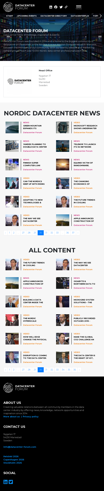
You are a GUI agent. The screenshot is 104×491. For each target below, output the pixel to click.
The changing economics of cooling (82, 182)
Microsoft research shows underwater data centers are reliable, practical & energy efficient (85, 127)
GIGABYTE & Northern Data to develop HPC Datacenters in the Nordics (85, 282)
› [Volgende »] (79, 369)
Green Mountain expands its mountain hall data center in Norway (35, 127)
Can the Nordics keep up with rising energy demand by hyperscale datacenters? (34, 182)
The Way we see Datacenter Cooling (31, 220)
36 (67, 232)
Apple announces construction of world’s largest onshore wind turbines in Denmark (85, 220)
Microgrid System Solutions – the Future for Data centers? (84, 301)
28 (29, 232)
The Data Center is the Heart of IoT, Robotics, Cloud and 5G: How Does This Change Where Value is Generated (84, 357)
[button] (101, 16)
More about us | (12, 416)
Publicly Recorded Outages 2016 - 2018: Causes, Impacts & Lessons (84, 319)
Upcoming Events (27, 16)
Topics (97, 16)
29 (35, 232)
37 (73, 232)
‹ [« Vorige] (5, 232)
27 (23, 232)
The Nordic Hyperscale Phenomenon (30, 319)
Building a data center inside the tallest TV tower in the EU (34, 301)
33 (57, 232)
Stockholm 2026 (12, 463)
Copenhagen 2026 (13, 459)
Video (77, 122)
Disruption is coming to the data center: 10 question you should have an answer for (35, 357)
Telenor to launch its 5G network (85, 145)
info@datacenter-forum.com (19, 447)
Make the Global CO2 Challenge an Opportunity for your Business (84, 338)
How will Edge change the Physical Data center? (35, 338)
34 (63, 369)
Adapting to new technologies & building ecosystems (33, 201)
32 (52, 232)
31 (46, 232)
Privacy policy (31, 416)
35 (69, 369)
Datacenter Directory (54, 16)
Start (9, 16)
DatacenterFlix (80, 16)
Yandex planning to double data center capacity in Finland (35, 145)
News (26, 122)
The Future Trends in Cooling (84, 201)
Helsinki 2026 (11, 456)
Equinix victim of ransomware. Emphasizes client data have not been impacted (85, 164)
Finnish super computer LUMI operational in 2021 (34, 164)
